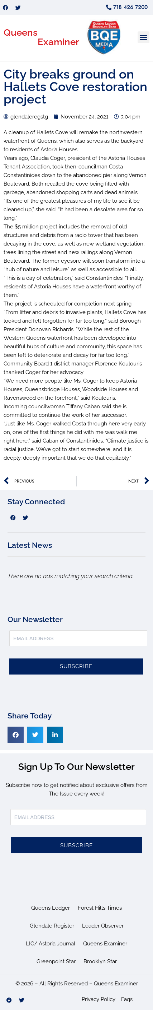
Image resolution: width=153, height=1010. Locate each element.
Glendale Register (52, 926)
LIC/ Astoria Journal (50, 943)
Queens (21, 32)
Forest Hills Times (100, 908)
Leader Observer (103, 926)
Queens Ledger (50, 908)
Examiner (58, 41)
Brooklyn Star (100, 961)
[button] (143, 37)
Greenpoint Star (56, 961)
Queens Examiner (105, 943)
